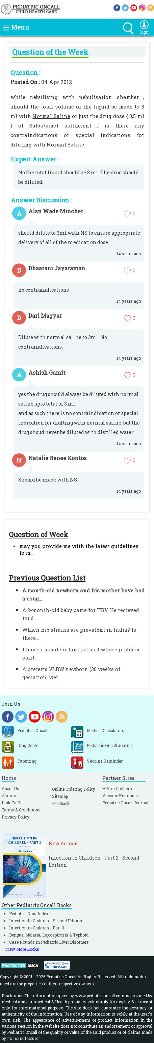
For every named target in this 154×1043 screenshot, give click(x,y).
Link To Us (12, 802)
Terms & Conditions (21, 809)
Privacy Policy (15, 817)
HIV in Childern (117, 788)
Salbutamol (43, 125)
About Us (10, 788)
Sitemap (60, 796)
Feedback (61, 803)
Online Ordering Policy (73, 789)
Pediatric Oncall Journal (125, 802)
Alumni (9, 795)
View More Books (22, 949)
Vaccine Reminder (120, 795)
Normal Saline (51, 116)
